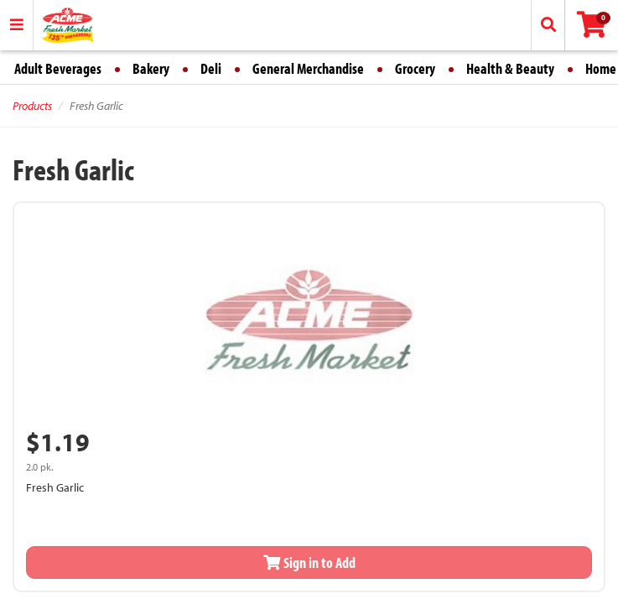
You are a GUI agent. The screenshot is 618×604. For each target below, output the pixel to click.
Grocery (415, 68)
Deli (210, 68)
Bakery (150, 68)
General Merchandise (308, 68)
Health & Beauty (510, 68)
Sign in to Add (309, 562)
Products (32, 105)
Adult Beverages (57, 68)
